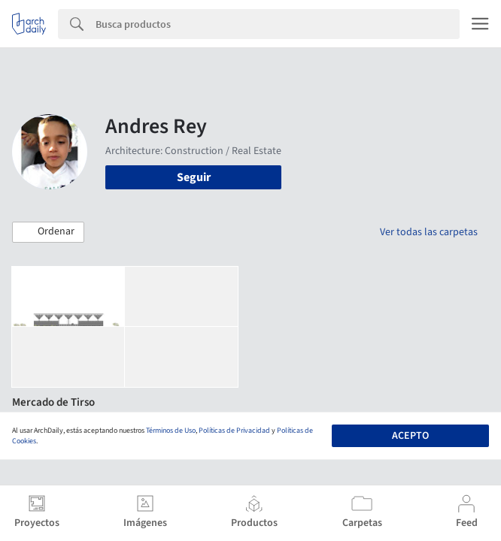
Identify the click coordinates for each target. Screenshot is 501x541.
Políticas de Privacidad (234, 430)
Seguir (194, 177)
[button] (48, 232)
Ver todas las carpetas (429, 232)
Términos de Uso (171, 430)
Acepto (410, 435)
